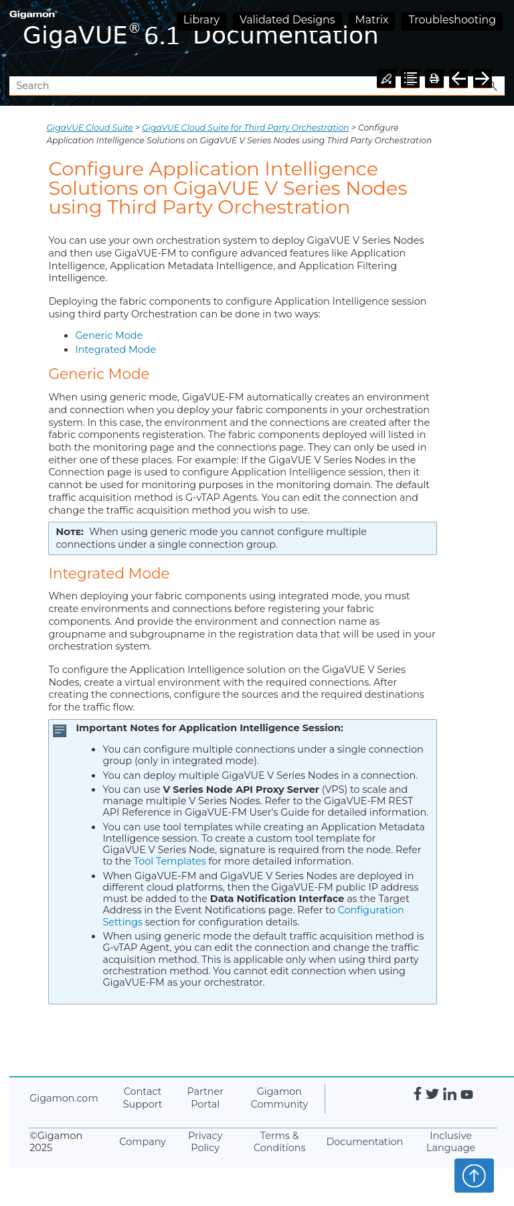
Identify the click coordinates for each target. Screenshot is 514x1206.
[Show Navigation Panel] (497, 38)
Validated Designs (287, 19)
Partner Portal (205, 1097)
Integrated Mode (115, 350)
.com (63, 1098)
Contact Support (143, 1097)
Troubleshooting (452, 19)
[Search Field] (256, 86)
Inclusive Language (450, 1142)
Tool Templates (170, 861)
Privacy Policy (205, 1142)
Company (142, 1142)
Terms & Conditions (280, 1142)
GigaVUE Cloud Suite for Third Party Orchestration (245, 128)
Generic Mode (109, 335)
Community (280, 1097)
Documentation (364, 1142)
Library (201, 19)
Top (474, 1175)
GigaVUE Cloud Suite (89, 128)
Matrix (372, 19)
